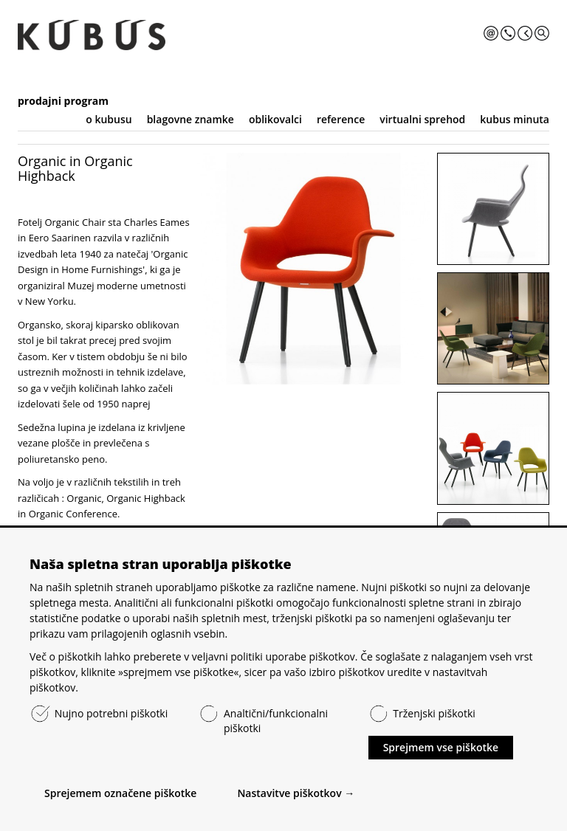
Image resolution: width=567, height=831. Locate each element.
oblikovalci (275, 119)
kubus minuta (514, 119)
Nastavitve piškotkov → (295, 793)
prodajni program (63, 101)
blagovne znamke (190, 119)
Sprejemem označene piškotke (120, 793)
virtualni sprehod (422, 119)
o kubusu (108, 119)
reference (341, 119)
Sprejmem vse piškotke (440, 747)
